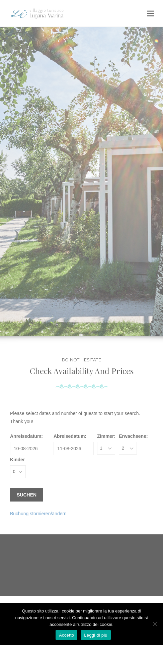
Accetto (66, 635)
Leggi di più (95, 635)
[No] (154, 624)
